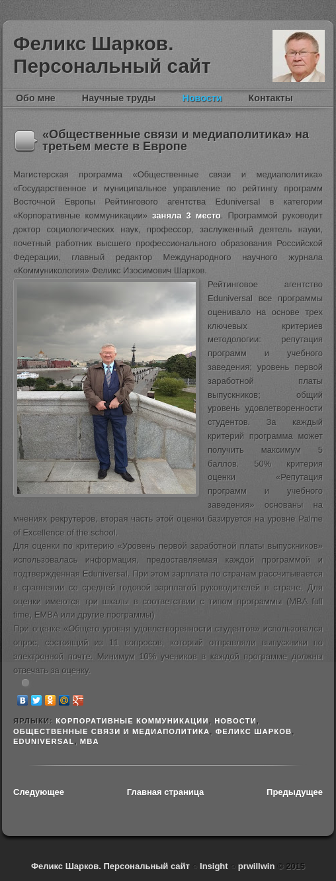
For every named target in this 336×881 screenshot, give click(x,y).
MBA (89, 741)
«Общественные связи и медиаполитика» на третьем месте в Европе (175, 140)
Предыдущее (295, 792)
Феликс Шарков (299, 56)
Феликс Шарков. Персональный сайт (112, 54)
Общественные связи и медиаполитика (111, 731)
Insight (215, 866)
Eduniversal (43, 741)
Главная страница (165, 792)
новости (235, 721)
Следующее (38, 792)
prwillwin (254, 866)
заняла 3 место (186, 215)
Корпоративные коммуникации (132, 721)
